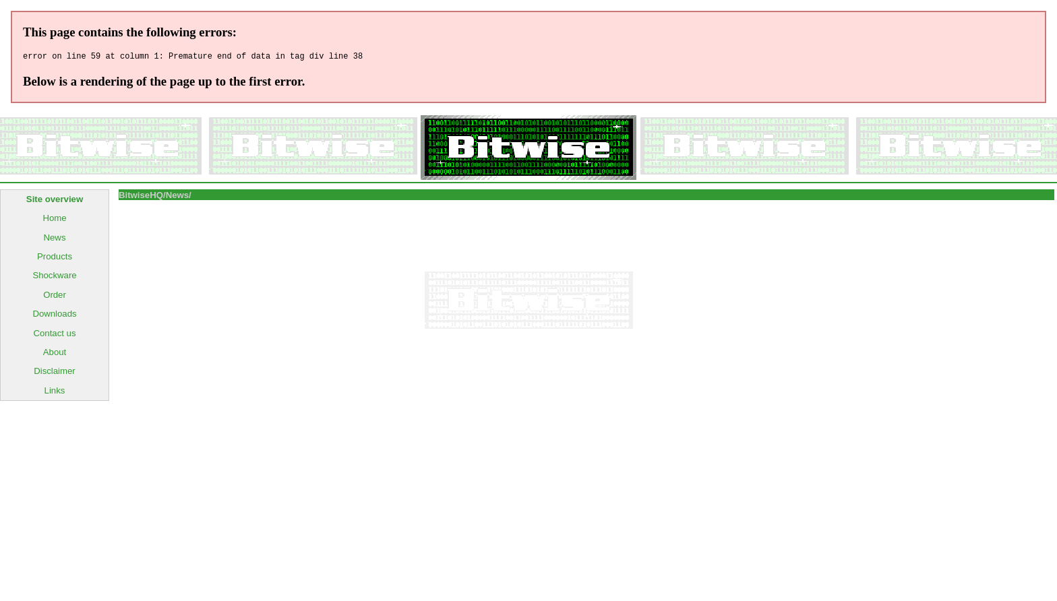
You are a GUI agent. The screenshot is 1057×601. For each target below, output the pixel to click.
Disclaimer (55, 373)
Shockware (54, 277)
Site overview (54, 201)
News (55, 239)
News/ (178, 197)
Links (54, 392)
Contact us (54, 335)
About (54, 354)
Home (54, 220)
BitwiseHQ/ (142, 197)
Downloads (54, 316)
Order (54, 297)
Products (54, 258)
